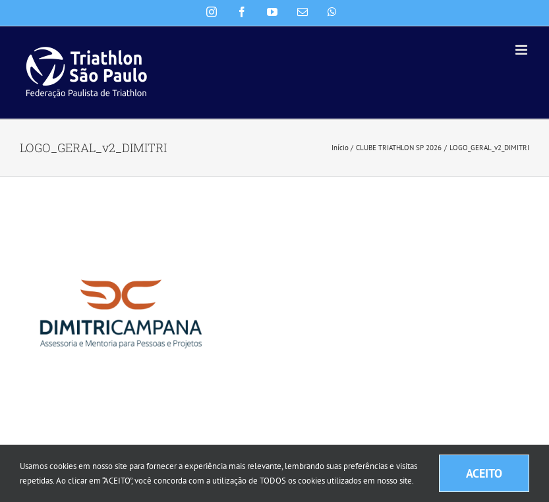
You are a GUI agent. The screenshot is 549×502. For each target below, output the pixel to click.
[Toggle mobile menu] (522, 50)
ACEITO (484, 473)
